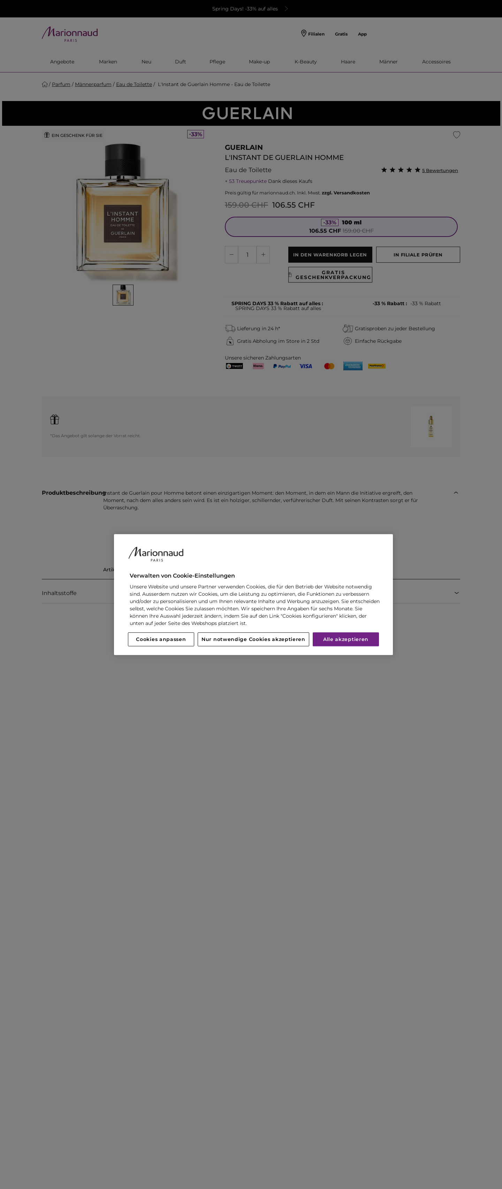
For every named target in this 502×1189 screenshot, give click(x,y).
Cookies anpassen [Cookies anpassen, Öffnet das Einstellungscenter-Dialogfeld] (161, 639)
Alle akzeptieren (345, 639)
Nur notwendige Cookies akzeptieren (253, 639)
